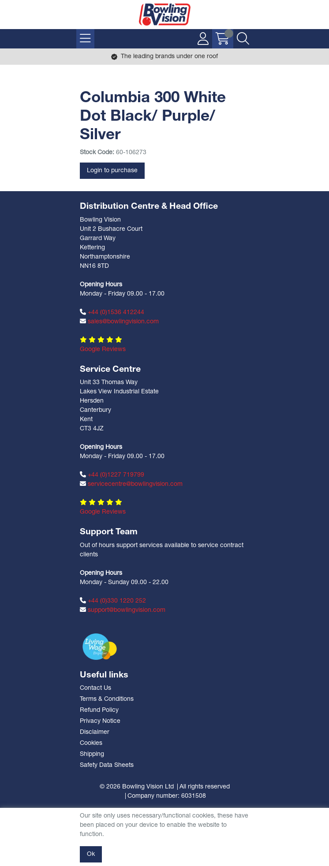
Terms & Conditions (107, 699)
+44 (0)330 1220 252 (113, 600)
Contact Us (95, 688)
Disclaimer (94, 732)
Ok (91, 854)
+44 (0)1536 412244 (112, 312)
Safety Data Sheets (107, 765)
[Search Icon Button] (243, 38)
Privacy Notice (100, 721)
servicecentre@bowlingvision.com (131, 484)
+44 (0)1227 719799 (112, 474)
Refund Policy (99, 710)
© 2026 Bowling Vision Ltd (137, 787)
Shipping (92, 754)
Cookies (91, 743)
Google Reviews (103, 349)
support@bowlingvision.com (122, 610)
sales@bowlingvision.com (119, 321)
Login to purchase (112, 170)
